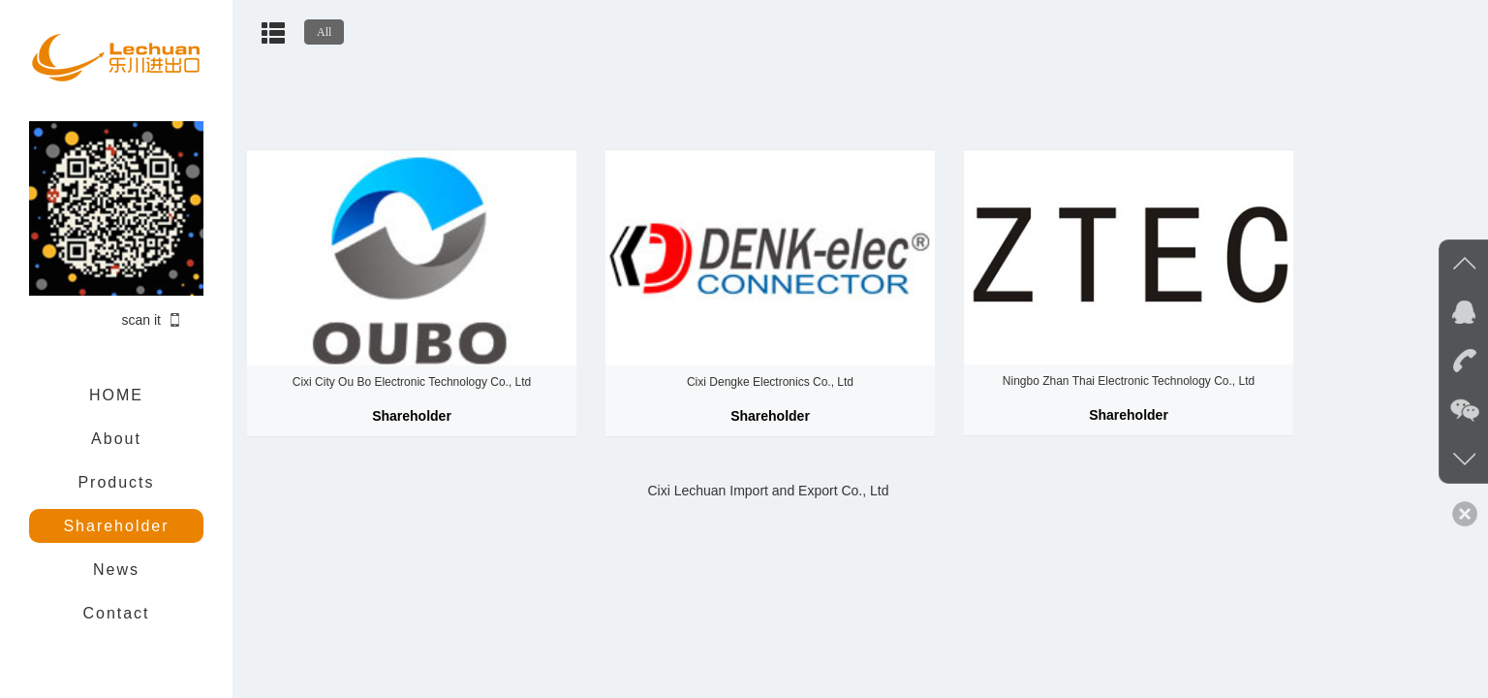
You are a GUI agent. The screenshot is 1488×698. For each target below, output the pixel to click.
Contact (115, 613)
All (324, 32)
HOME (116, 395)
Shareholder (116, 526)
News (116, 569)
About (116, 438)
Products (116, 482)
